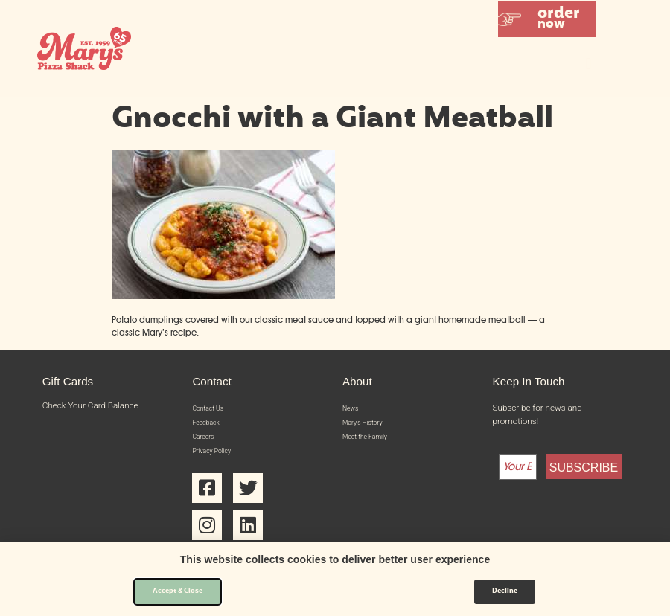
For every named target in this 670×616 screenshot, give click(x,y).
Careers (207, 445)
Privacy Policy (218, 463)
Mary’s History (369, 428)
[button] (547, 18)
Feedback (210, 428)
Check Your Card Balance (90, 405)
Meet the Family (372, 445)
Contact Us (213, 410)
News (353, 410)
